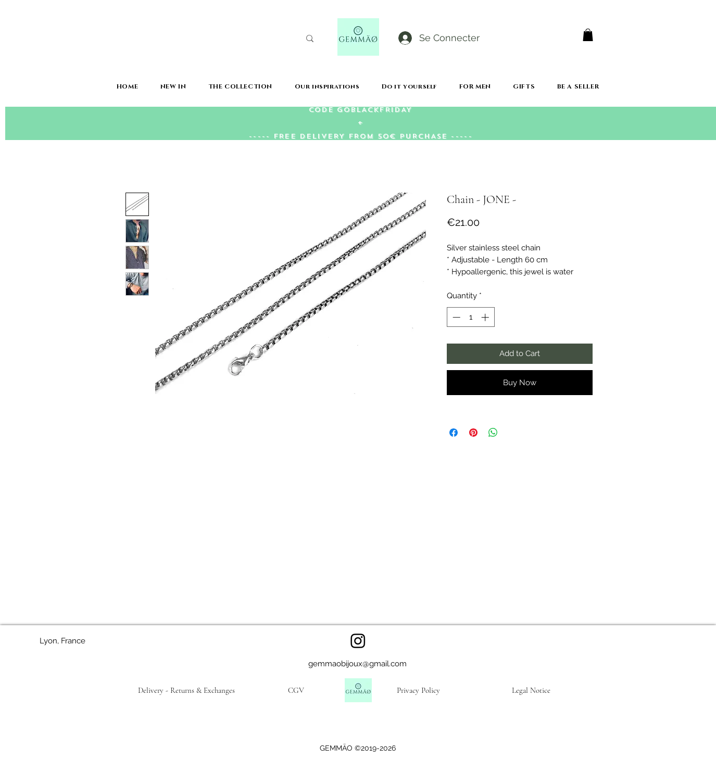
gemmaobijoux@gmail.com (357, 663)
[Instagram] (358, 640)
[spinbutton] (470, 317)
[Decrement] (455, 317)
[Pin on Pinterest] (473, 432)
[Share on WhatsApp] (493, 432)
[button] (588, 35)
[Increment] (486, 317)
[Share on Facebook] (453, 432)
